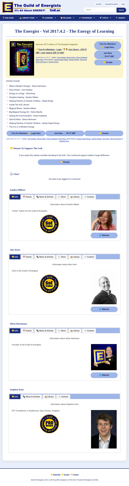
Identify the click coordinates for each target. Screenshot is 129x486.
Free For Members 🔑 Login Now (25, 133)
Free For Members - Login (50, 49)
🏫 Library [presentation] (74, 197)
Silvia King (39, 60)
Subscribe (56, 475)
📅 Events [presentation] (27, 197)
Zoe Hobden (61, 57)
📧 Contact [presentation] (89, 197)
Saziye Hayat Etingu (61, 60)
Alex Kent (83, 60)
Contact (76, 475)
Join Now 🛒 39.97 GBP (64, 133)
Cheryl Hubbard (81, 57)
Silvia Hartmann (41, 62)
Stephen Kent (53, 62)
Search (121, 10)
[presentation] (44, 197)
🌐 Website (104, 235)
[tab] (15, 197)
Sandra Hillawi (74, 60)
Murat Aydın (71, 57)
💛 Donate (107, 62)
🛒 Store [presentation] (62, 197)
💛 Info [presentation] (15, 197)
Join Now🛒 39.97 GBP (108, 54)
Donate (66, 475)
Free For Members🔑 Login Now (108, 45)
